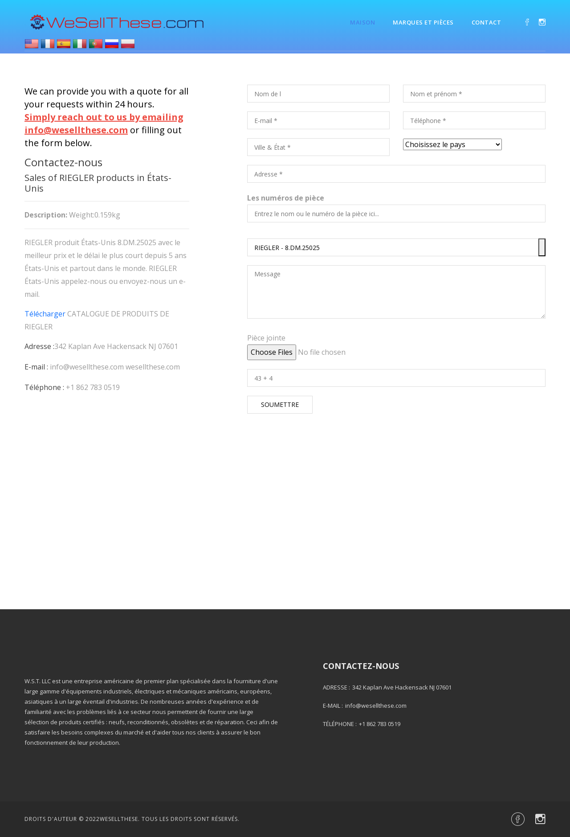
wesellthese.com (153, 367)
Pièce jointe (266, 338)
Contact (486, 22)
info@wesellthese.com (87, 367)
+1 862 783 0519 (93, 387)
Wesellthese (119, 819)
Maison (362, 22)
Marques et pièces (423, 22)
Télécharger (44, 314)
